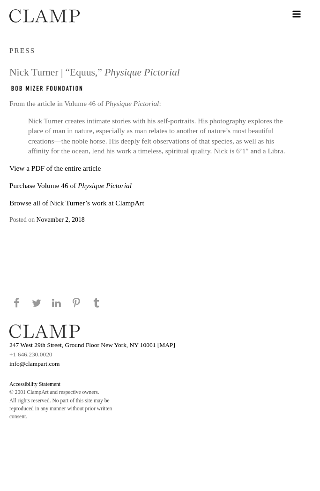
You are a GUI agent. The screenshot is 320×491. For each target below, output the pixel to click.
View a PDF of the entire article (55, 168)
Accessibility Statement (34, 384)
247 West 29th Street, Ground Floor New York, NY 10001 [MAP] (92, 344)
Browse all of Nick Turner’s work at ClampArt (76, 203)
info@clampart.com (34, 363)
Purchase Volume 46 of (70, 185)
